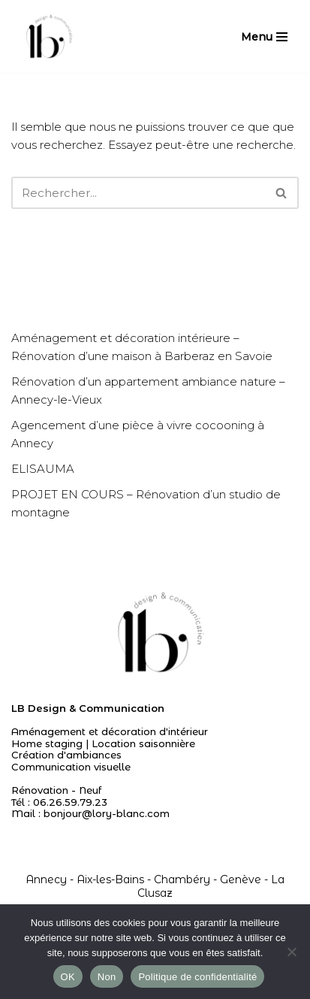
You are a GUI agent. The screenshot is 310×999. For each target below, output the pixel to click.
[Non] (291, 951)
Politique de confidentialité (197, 976)
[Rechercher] (138, 193)
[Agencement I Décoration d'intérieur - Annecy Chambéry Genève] (47, 36)
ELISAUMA (42, 469)
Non (107, 976)
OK (68, 976)
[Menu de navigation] (264, 37)
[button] (281, 192)
